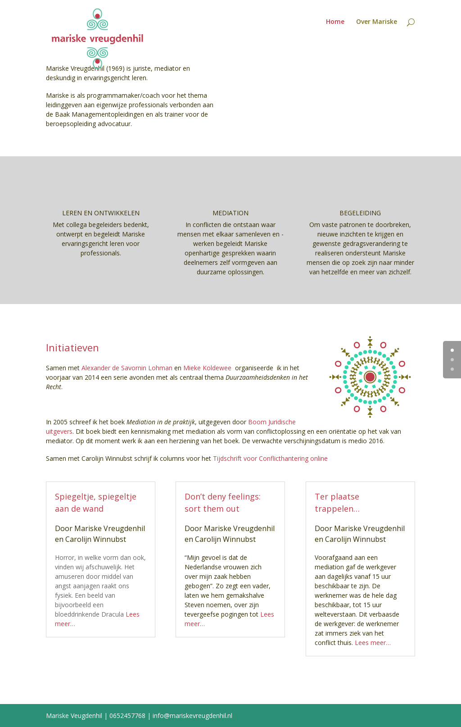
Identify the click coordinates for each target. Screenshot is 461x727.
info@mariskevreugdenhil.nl (192, 715)
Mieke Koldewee (207, 368)
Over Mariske (376, 22)
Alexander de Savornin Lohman (126, 368)
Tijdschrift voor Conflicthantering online (270, 458)
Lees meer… (373, 642)
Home (335, 22)
